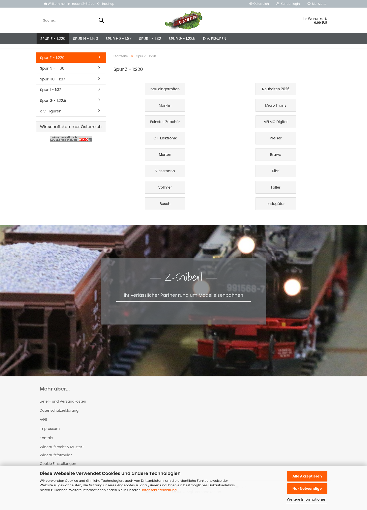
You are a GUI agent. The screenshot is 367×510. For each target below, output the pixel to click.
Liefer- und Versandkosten (63, 405)
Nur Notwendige (307, 488)
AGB (43, 424)
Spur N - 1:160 (85, 38)
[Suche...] (101, 20)
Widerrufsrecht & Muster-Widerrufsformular (62, 455)
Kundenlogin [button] (288, 4)
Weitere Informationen (306, 499)
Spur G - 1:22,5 (181, 38)
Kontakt (46, 442)
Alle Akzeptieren (307, 476)
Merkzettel (317, 4)
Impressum (50, 433)
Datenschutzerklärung (158, 490)
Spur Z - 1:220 (53, 38)
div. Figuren (214, 38)
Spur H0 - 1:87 (118, 38)
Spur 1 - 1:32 (150, 38)
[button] (259, 4)
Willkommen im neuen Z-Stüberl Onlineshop (79, 4)
